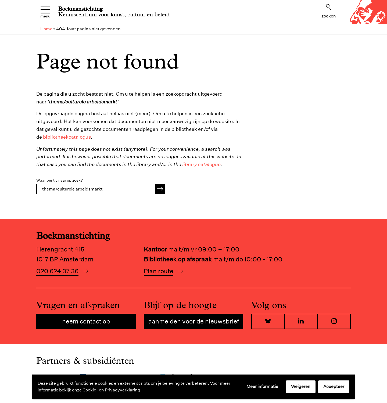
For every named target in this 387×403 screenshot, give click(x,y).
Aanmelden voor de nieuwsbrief (193, 321)
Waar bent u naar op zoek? (59, 180)
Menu (45, 12)
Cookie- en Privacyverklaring (111, 390)
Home (46, 28)
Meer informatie (262, 386)
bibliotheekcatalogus (67, 137)
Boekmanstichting (80, 9)
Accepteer (333, 386)
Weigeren (300, 386)
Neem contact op (86, 321)
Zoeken (328, 11)
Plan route (158, 271)
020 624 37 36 (57, 271)
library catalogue (201, 164)
